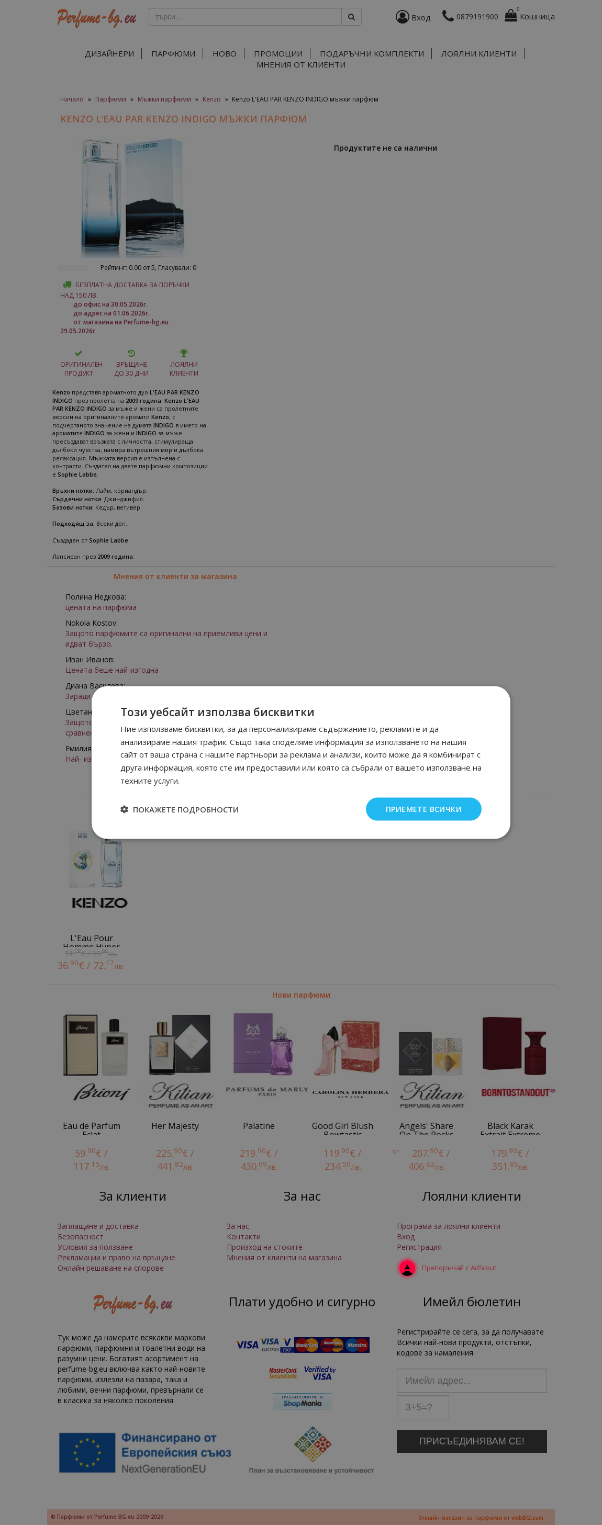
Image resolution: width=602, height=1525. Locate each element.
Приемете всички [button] (424, 809)
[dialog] (301, 762)
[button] (179, 809)
